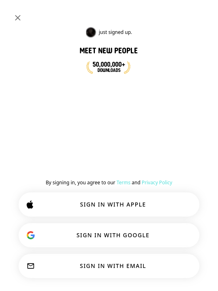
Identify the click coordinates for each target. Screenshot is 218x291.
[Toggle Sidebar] (14, 13)
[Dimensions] (205, 13)
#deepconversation (171, 34)
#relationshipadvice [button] (109, 136)
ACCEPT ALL (106, 267)
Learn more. (133, 220)
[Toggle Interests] (27, 34)
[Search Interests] (120, 13)
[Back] (14, 141)
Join (195, 140)
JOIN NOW (50, 101)
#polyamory (125, 34)
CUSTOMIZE (106, 241)
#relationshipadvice (79, 34)
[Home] (33, 12)
